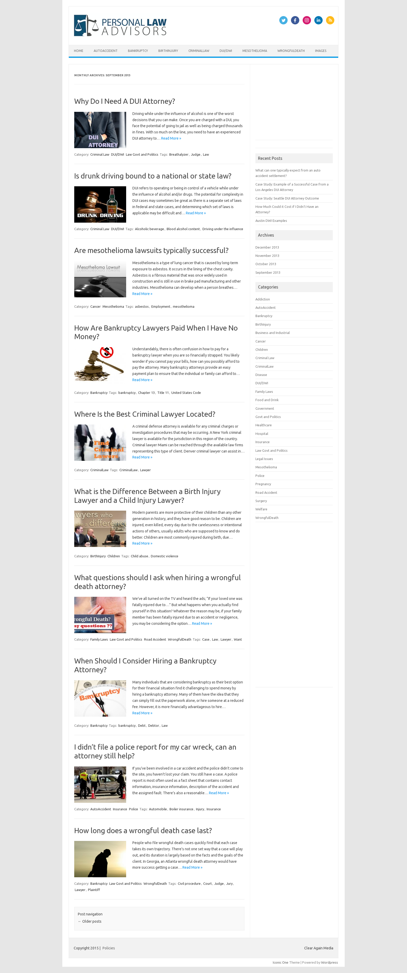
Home (78, 50)
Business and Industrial (272, 332)
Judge (195, 154)
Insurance (120, 809)
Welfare (261, 509)
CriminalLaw (198, 50)
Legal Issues (264, 459)
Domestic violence (164, 556)
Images (320, 50)
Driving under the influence (222, 229)
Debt (142, 725)
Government (264, 408)
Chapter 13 (146, 392)
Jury (229, 883)
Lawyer (145, 470)
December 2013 (267, 247)
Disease (261, 374)
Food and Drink (267, 400)
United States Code (186, 392)
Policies (109, 948)
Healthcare (263, 425)
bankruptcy (126, 392)
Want (238, 639)
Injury (200, 809)
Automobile (158, 809)
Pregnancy (263, 484)
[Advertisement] (294, 104)
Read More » (171, 138)
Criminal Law (99, 154)
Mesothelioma (254, 50)
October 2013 (265, 264)
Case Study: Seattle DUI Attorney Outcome (287, 198)
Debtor (153, 725)
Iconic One (280, 962)
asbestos (142, 306)
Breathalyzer (178, 154)
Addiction (262, 299)
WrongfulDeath (291, 50)
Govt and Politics (268, 417)
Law (206, 154)
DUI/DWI (226, 50)
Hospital (261, 433)
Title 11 (163, 392)
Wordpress (329, 962)
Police (133, 809)
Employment (160, 306)
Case (205, 639)
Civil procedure (189, 883)
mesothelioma (183, 306)
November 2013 (267, 255)
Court (207, 883)
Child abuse (139, 556)
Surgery (261, 501)
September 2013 (267, 272)
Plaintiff (94, 890)
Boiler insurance (181, 809)
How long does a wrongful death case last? (143, 830)
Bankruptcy (138, 50)
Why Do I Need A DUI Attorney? (124, 101)
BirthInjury (168, 50)
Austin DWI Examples (271, 220)
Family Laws (99, 639)
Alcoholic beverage (149, 229)
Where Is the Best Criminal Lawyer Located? (144, 414)
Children (113, 556)
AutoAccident (106, 50)
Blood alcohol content (183, 229)
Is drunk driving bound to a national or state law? (152, 176)
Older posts (89, 921)
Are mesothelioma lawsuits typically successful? (151, 250)
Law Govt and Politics (142, 154)
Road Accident (155, 639)
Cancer (95, 306)
